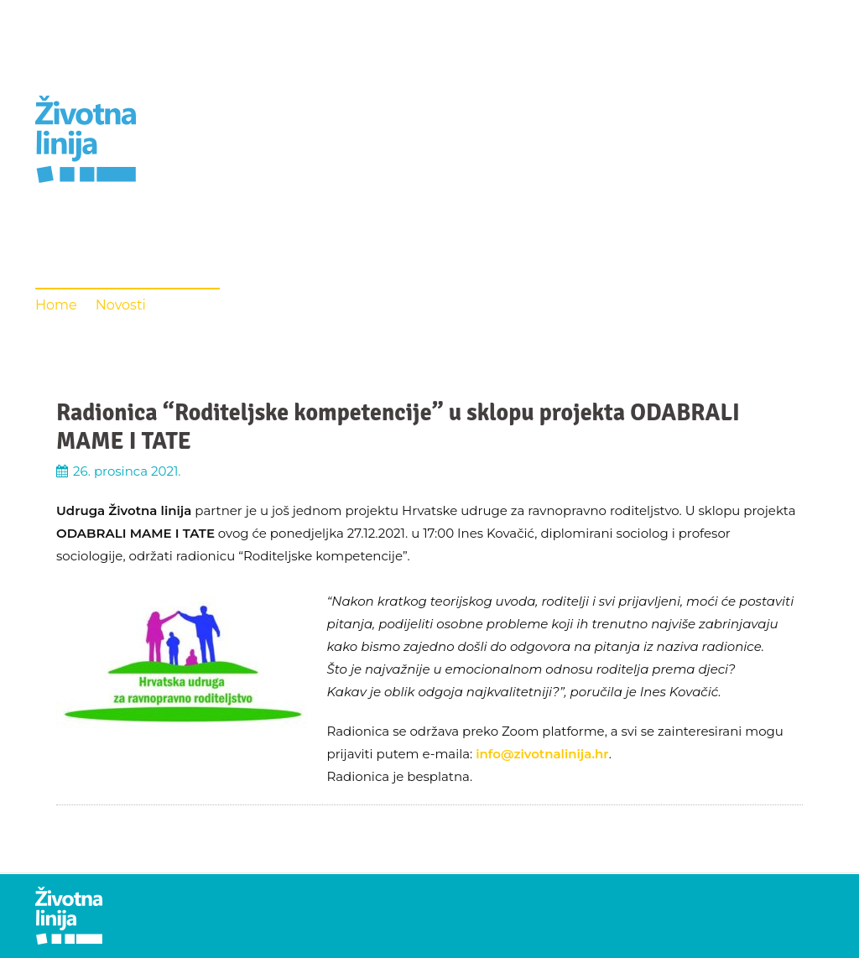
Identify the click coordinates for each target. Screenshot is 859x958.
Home (56, 305)
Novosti (121, 305)
